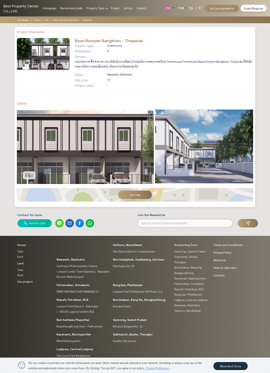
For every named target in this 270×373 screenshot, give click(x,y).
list (47, 20)
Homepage (49, 8)
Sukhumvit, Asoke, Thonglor (133, 334)
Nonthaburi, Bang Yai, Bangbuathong (139, 299)
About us (219, 260)
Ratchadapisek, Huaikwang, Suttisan (138, 259)
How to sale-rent (224, 267)
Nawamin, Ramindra (71, 259)
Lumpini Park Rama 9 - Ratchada (77, 306)
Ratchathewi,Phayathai (73, 320)
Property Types (97, 8)
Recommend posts (71, 8)
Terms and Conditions (228, 245)
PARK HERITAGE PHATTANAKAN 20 (78, 291)
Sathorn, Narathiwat (127, 245)
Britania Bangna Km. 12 (128, 326)
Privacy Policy (222, 252)
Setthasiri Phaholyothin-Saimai (77, 266)
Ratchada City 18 (123, 266)
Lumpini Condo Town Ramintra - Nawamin (83, 271)
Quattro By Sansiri (124, 341)
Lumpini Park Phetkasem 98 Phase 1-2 (138, 291)
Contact (141, 8)
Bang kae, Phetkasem (127, 285)
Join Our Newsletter (151, 215)
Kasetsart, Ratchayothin (74, 334)
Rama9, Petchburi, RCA (72, 299)
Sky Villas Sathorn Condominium (134, 251)
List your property (222, 8)
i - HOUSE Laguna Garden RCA (75, 311)
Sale (20, 251)
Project (115, 8)
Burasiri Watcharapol (70, 276)
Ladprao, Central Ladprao (75, 349)
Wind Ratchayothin (69, 341)
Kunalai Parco (122, 306)
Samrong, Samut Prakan (130, 320)
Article (128, 8)
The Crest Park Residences (74, 355)
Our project (25, 281)
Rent (20, 256)
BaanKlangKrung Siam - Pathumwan (80, 326)
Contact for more (29, 215)
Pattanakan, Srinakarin (73, 285)
